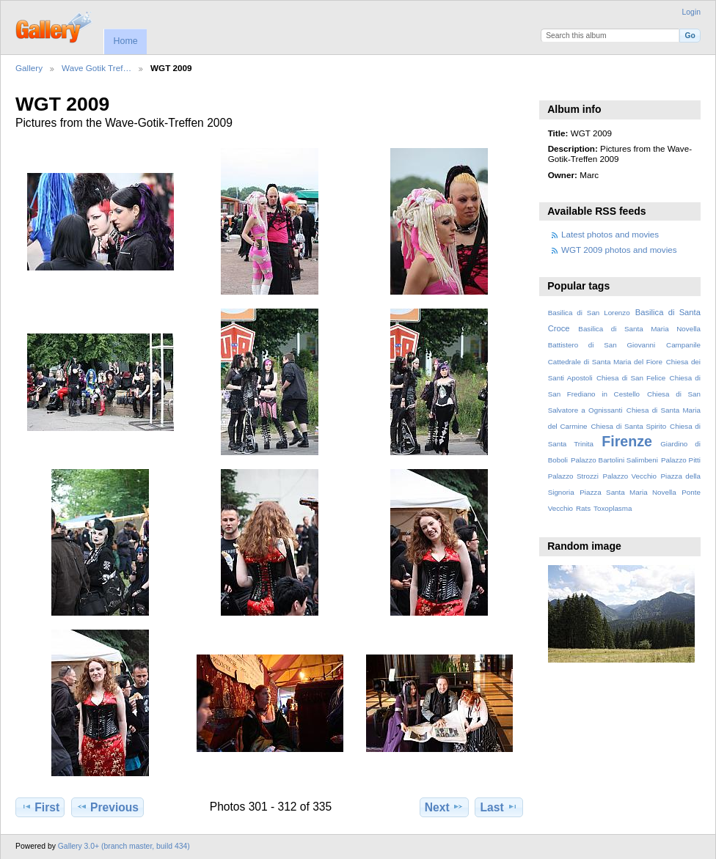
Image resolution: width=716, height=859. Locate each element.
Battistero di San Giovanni (601, 345)
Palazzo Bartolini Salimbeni (614, 460)
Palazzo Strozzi (573, 476)
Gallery (29, 68)
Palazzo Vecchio (629, 476)
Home (125, 41)
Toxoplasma (612, 508)
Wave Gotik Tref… (96, 68)
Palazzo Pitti (681, 460)
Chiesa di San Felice (630, 378)
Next (444, 807)
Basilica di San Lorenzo (589, 313)
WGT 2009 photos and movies (619, 249)
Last (499, 807)
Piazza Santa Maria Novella (628, 492)
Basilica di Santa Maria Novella (639, 329)
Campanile (683, 345)
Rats (583, 508)
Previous (107, 807)
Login (691, 12)
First (40, 807)
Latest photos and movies (610, 234)
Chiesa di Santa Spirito (628, 426)
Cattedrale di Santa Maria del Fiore (605, 362)
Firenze (627, 441)
